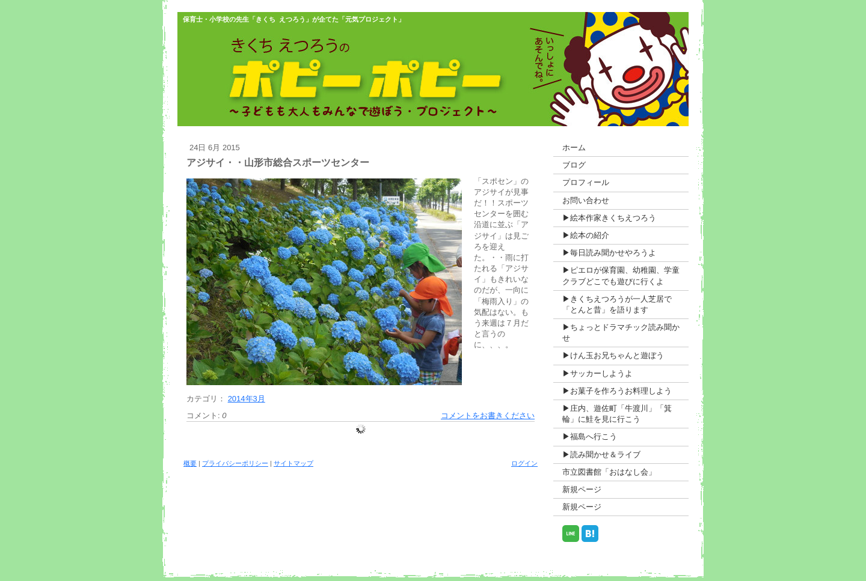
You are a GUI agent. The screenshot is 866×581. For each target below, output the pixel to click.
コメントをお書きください (488, 415)
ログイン (524, 463)
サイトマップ (293, 463)
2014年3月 (246, 398)
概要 (190, 463)
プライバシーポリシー (235, 463)
